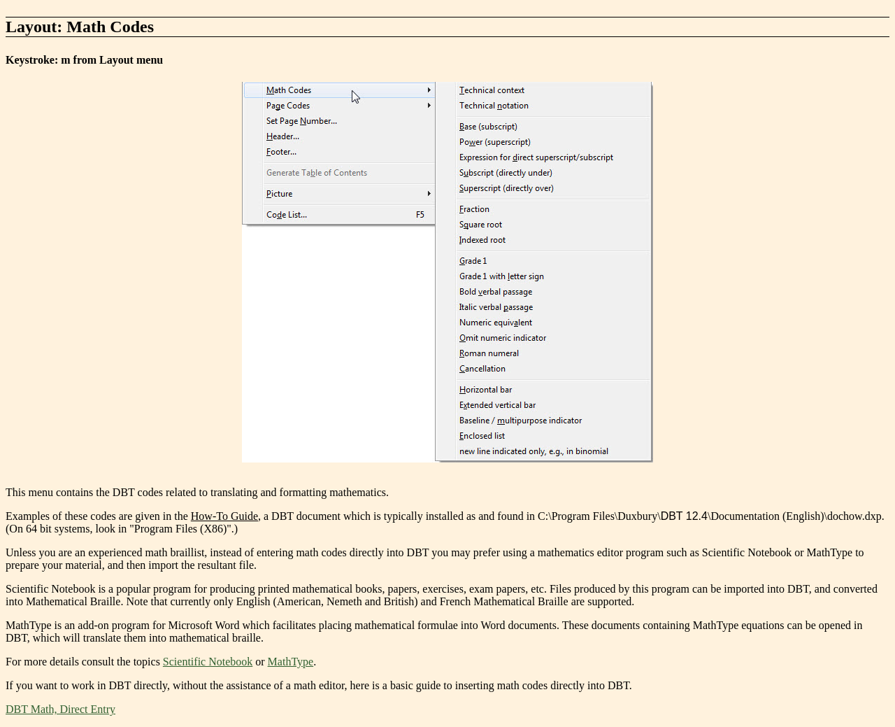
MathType (291, 662)
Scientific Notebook (207, 662)
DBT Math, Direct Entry (60, 709)
